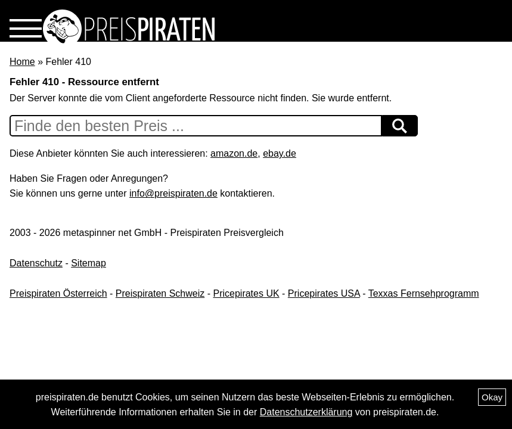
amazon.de (233, 153)
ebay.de (279, 153)
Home (22, 62)
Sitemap (88, 263)
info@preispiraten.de (173, 193)
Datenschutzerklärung (306, 412)
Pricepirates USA (324, 293)
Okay (492, 397)
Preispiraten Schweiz (160, 293)
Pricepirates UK (246, 293)
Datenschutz (36, 263)
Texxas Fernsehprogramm (423, 293)
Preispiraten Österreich (58, 293)
